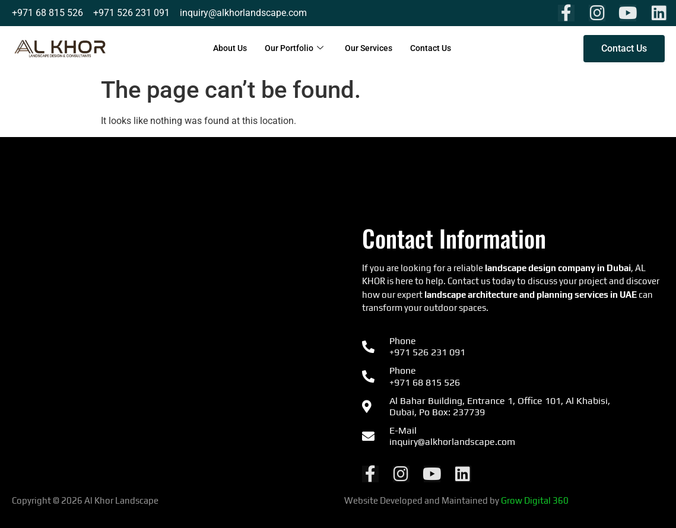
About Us (225, 48)
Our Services (370, 48)
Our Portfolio (292, 48)
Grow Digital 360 (534, 500)
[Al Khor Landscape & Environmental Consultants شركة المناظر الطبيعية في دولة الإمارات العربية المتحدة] (163, 339)
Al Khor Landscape (122, 500)
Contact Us (434, 48)
